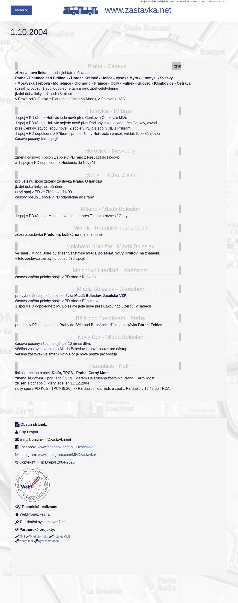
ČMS (22, 536)
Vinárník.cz (26, 541)
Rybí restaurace (48, 541)
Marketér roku (39, 536)
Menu (19, 10)
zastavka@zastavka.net (51, 440)
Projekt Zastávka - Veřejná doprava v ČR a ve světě (164, 1)
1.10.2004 (221, 1)
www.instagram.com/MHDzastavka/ (67, 455)
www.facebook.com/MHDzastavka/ (66, 447)
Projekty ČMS (62, 536)
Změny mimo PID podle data (202, 1)
